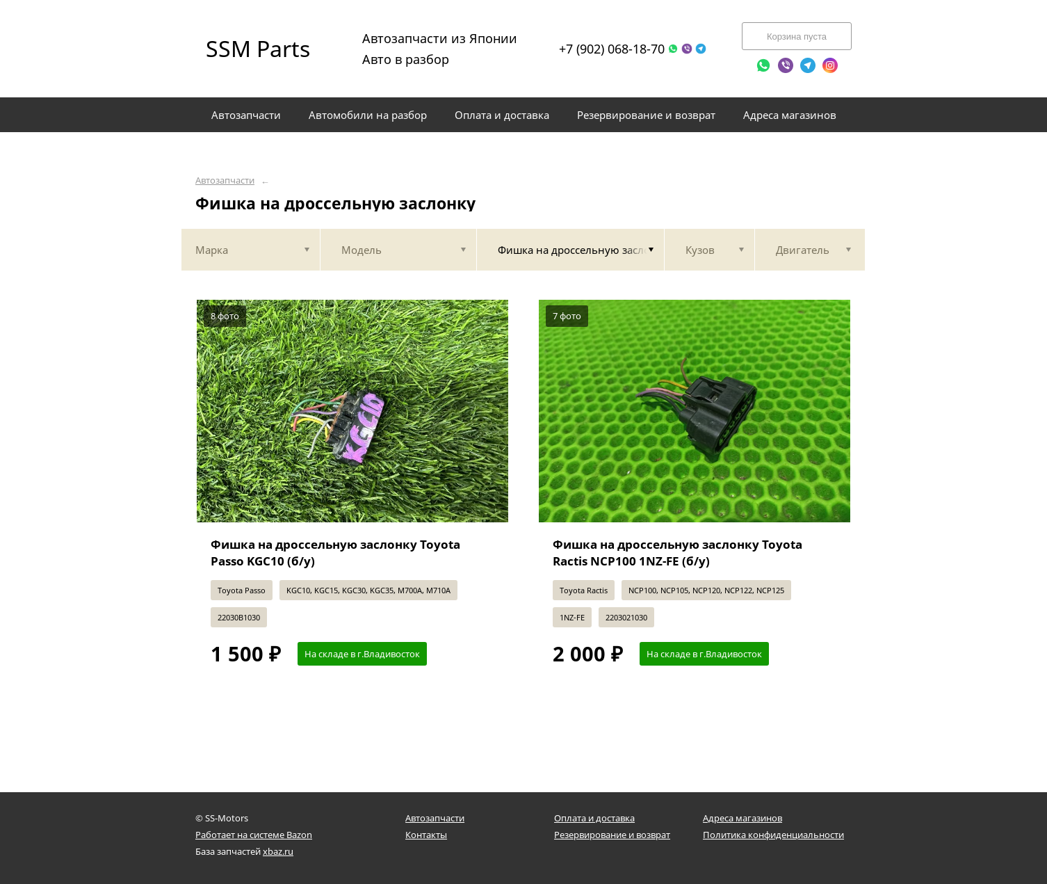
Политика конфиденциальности (773, 834)
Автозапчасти (224, 180)
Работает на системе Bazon (253, 834)
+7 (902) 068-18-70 (612, 48)
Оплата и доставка (594, 818)
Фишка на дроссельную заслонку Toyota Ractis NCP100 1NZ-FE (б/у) (677, 552)
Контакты (426, 834)
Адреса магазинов (742, 818)
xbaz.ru (278, 851)
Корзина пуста (797, 36)
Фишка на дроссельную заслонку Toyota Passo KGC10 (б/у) (335, 552)
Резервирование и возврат (612, 834)
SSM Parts (258, 48)
